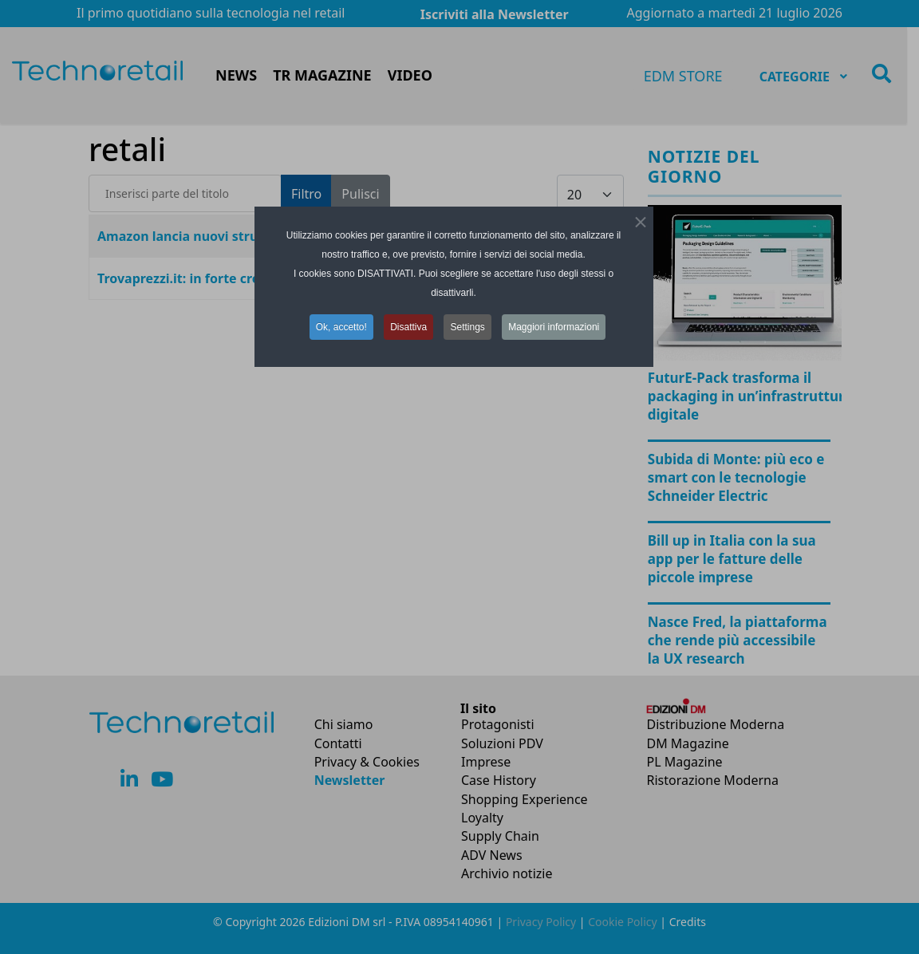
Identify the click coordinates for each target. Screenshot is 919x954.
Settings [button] (467, 323)
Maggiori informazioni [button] (553, 323)
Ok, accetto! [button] (341, 323)
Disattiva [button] (408, 323)
